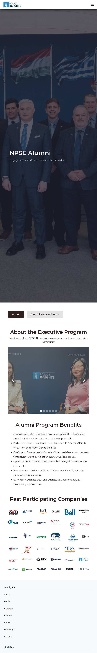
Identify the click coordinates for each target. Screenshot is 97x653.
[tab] (16, 314)
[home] (12, 4)
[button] (13, 380)
